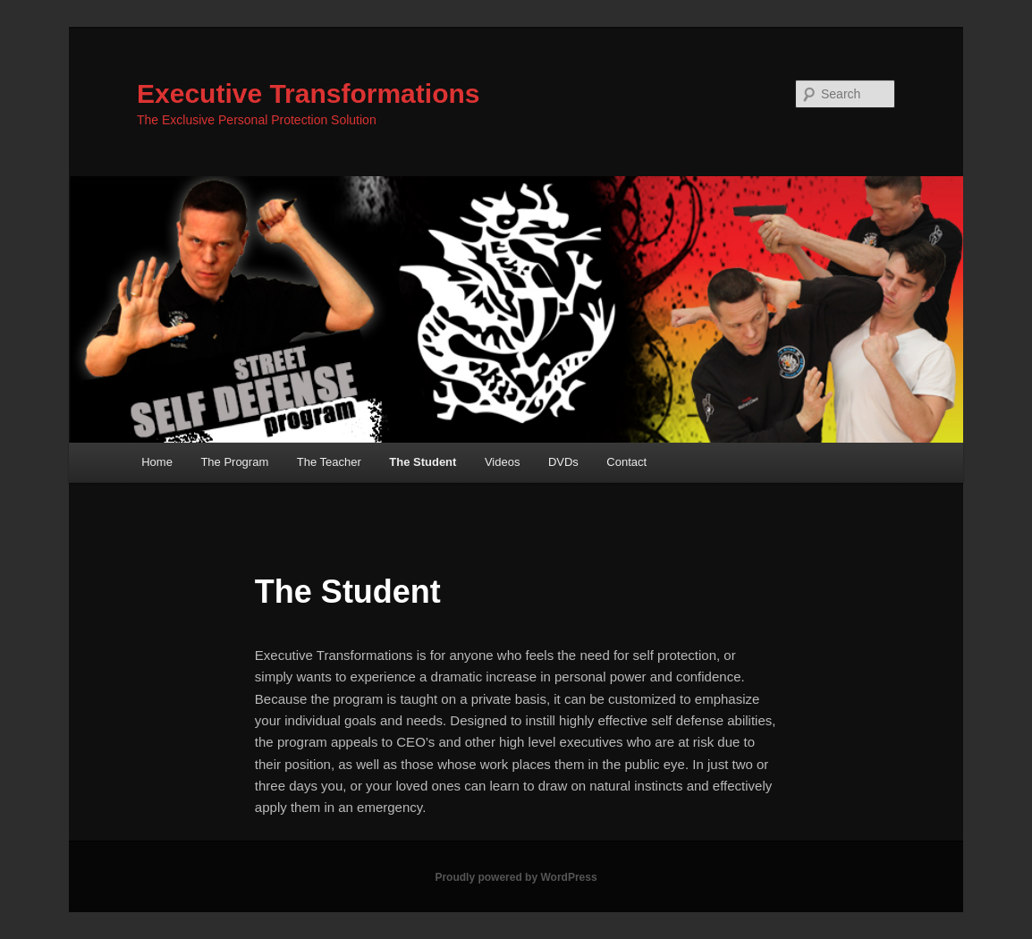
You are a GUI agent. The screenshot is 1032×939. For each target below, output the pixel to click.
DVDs (563, 462)
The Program (234, 462)
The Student (422, 462)
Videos (502, 462)
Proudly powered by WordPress (515, 877)
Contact (626, 462)
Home (157, 462)
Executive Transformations (308, 93)
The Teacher (329, 462)
